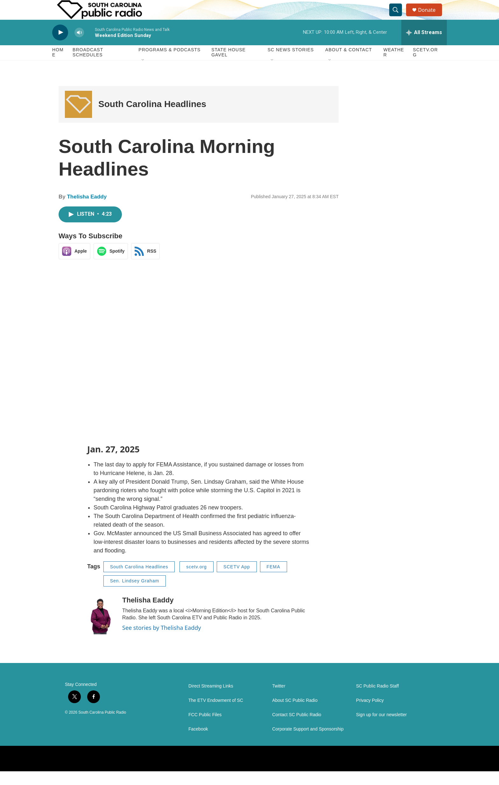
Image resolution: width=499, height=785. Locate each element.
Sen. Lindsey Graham (134, 594)
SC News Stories (291, 63)
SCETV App (236, 580)
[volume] (79, 46)
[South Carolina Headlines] (78, 118)
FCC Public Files (204, 728)
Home (58, 66)
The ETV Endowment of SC (215, 714)
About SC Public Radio (294, 714)
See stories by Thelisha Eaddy (161, 641)
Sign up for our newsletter (381, 728)
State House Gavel (228, 66)
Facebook (198, 742)
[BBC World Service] (171, 772)
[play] (60, 46)
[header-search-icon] (398, 17)
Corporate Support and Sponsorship (307, 742)
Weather (393, 66)
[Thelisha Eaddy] (101, 629)
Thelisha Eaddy (87, 211)
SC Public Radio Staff (377, 699)
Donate (430, 16)
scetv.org (196, 580)
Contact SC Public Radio (296, 728)
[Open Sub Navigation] (143, 73)
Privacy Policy (370, 714)
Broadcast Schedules (88, 66)
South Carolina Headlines (152, 118)
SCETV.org (425, 66)
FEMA (273, 580)
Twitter (278, 699)
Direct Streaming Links (210, 699)
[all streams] (424, 46)
